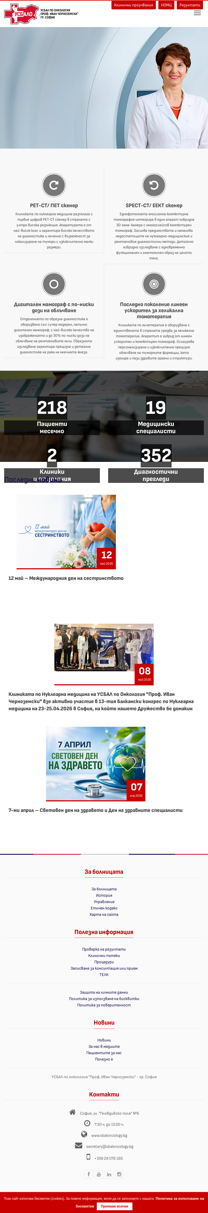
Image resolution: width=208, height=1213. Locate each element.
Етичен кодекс (104, 908)
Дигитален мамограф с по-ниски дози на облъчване (54, 307)
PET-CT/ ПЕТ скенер (54, 205)
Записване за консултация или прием (104, 968)
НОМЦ (166, 5)
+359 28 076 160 (108, 1158)
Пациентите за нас (104, 1053)
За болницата (104, 889)
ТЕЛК (104, 974)
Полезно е (104, 1059)
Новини (104, 1040)
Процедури (104, 962)
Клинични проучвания (133, 5)
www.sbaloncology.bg (109, 1135)
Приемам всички (114, 1206)
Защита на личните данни (104, 992)
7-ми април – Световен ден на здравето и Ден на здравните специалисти (96, 810)
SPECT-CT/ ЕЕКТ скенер (154, 205)
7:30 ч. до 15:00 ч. (109, 1124)
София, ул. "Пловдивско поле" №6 (109, 1113)
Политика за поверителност (104, 1005)
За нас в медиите (104, 1046)
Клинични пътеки (104, 955)
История (104, 895)
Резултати (190, 5)
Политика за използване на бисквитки (104, 998)
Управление (104, 901)
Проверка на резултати (104, 949)
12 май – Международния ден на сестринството (66, 578)
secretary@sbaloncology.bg (109, 1146)
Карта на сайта (104, 914)
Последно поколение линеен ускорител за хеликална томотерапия (154, 310)
